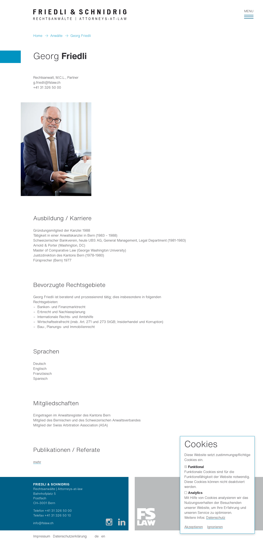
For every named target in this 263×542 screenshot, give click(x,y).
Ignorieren (215, 526)
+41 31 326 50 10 (58, 515)
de (97, 536)
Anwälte (56, 35)
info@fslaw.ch (43, 523)
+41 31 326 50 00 (47, 87)
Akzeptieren (193, 526)
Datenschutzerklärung (70, 536)
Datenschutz (215, 517)
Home (37, 35)
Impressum (41, 536)
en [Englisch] (103, 536)
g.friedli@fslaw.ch (46, 82)
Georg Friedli (80, 35)
